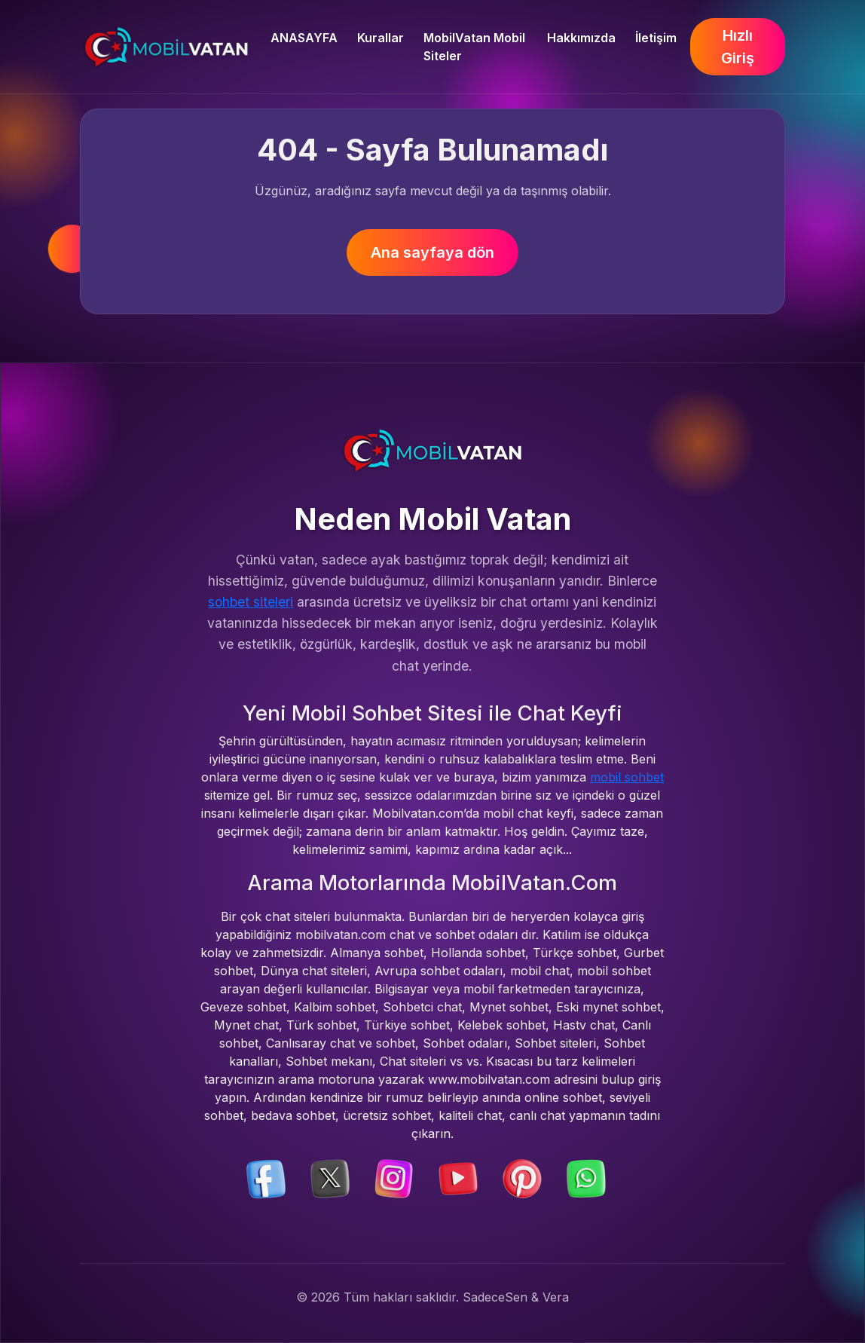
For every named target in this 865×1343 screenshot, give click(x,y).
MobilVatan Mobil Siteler (474, 46)
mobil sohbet (627, 777)
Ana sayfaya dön (432, 252)
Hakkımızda (581, 37)
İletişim (656, 37)
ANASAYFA (304, 37)
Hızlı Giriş (737, 46)
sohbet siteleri (250, 602)
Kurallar (380, 37)
